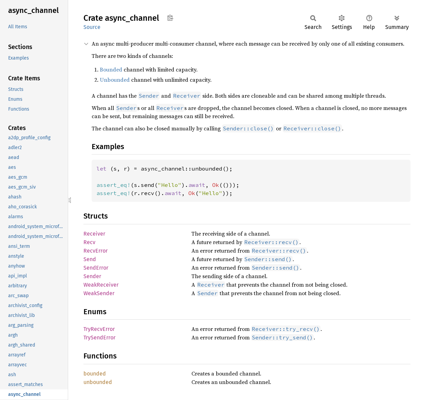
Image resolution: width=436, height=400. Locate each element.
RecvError (95, 250)
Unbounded (115, 79)
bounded (94, 373)
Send (89, 259)
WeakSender (98, 293)
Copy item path (170, 17)
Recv (89, 242)
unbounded (97, 382)
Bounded (111, 69)
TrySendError (99, 337)
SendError (95, 268)
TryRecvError (99, 329)
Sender (92, 276)
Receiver (94, 233)
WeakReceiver (101, 285)
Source (91, 27)
